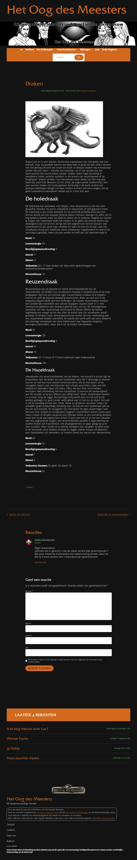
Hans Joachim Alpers (23, 758)
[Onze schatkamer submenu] (77, 49)
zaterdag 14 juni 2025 (121, 758)
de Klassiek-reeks (107, 818)
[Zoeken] (79, 57)
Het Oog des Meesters (66, 9)
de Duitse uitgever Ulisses (48, 812)
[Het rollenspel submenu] (53, 49)
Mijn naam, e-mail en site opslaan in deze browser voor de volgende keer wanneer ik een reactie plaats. (65, 661)
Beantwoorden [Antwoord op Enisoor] (41, 562)
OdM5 (94, 818)
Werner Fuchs (17, 738)
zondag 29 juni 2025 (122, 748)
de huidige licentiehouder (77, 812)
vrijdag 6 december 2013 (45, 540)
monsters (92, 91)
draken (30, 487)
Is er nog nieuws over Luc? (27, 729)
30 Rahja (13, 748)
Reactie (29, 591)
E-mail (28, 635)
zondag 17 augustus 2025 (120, 738)
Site (27, 648)
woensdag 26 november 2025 (118, 729)
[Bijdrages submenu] (91, 49)
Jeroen (83, 91)
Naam (28, 623)
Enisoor (38, 543)
